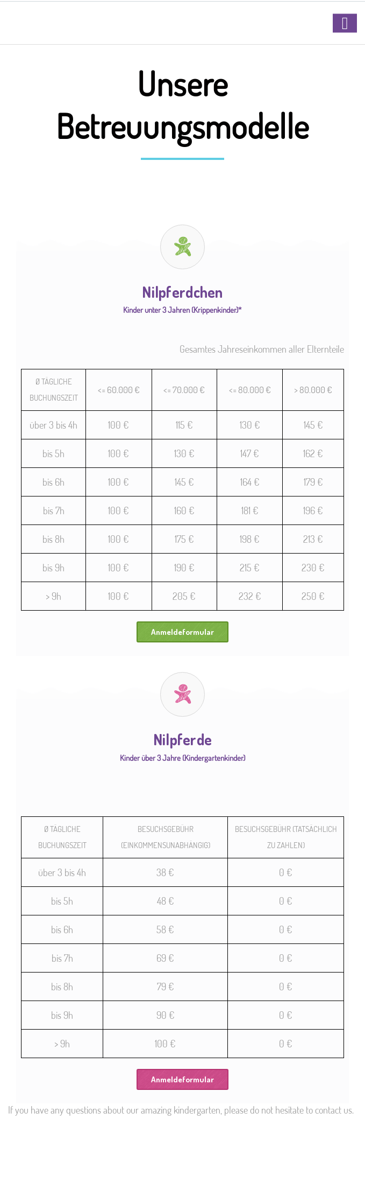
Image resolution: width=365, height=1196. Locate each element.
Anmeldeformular (182, 632)
